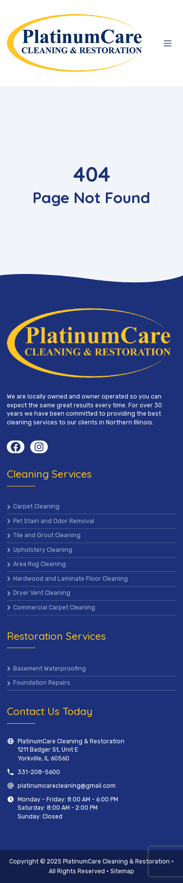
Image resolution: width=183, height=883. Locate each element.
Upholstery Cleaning (42, 550)
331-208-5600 (39, 772)
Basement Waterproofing (49, 668)
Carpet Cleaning (36, 506)
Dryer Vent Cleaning (41, 592)
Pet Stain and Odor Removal (53, 521)
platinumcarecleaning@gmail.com (67, 785)
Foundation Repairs (41, 682)
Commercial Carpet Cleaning (54, 607)
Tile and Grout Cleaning (47, 535)
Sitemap (122, 871)
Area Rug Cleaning (39, 564)
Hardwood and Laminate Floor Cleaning (70, 578)
